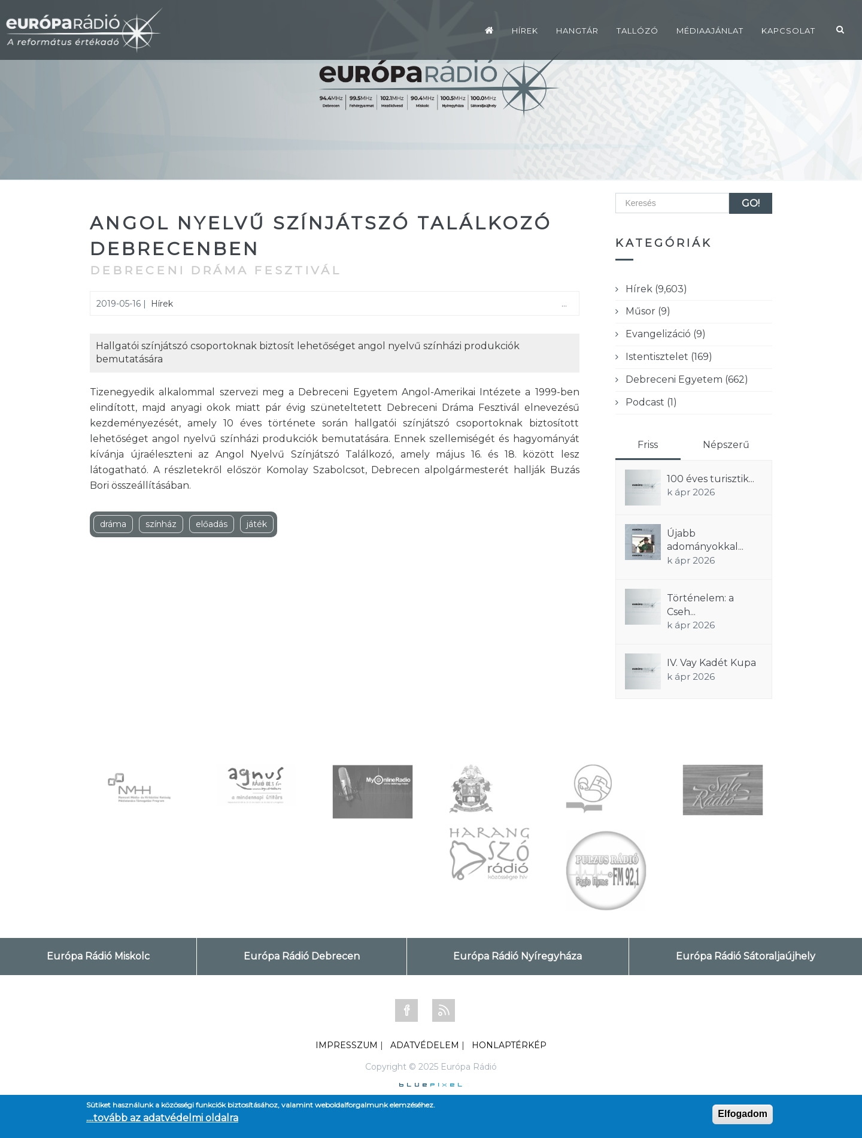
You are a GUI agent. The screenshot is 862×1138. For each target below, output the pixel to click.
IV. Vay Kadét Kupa (711, 662)
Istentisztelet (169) (669, 356)
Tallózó (637, 30)
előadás (211, 524)
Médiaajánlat (709, 30)
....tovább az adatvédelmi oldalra (162, 1118)
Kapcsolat (788, 30)
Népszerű (726, 444)
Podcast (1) (651, 402)
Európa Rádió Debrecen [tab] (302, 956)
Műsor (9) (648, 311)
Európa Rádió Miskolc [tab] (98, 956)
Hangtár (577, 30)
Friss (648, 444)
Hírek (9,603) (656, 289)
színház (161, 524)
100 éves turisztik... (710, 479)
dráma (113, 524)
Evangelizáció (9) (666, 334)
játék (257, 524)
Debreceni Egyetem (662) (687, 379)
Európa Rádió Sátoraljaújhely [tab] (745, 956)
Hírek (525, 30)
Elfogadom (742, 1114)
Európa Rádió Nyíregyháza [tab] (517, 956)
